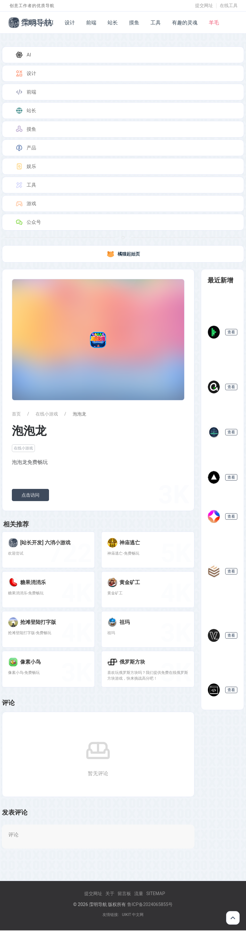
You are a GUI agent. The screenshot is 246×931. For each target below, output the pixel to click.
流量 (138, 894)
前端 (91, 22)
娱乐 (25, 166)
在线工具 (229, 5)
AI (50, 22)
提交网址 (204, 5)
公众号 (28, 222)
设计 (70, 22)
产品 (25, 148)
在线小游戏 (47, 413)
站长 (113, 22)
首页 (32, 22)
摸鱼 (134, 22)
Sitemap (155, 894)
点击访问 (30, 495)
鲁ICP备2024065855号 (150, 905)
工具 (156, 22)
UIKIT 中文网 (133, 915)
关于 (109, 894)
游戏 (25, 203)
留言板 (124, 894)
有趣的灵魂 (185, 22)
